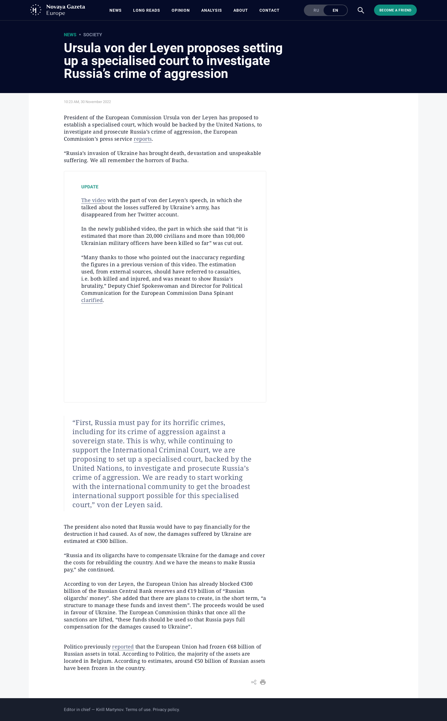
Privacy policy (166, 709)
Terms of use (138, 709)
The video (93, 200)
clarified (92, 300)
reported (123, 646)
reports (143, 138)
